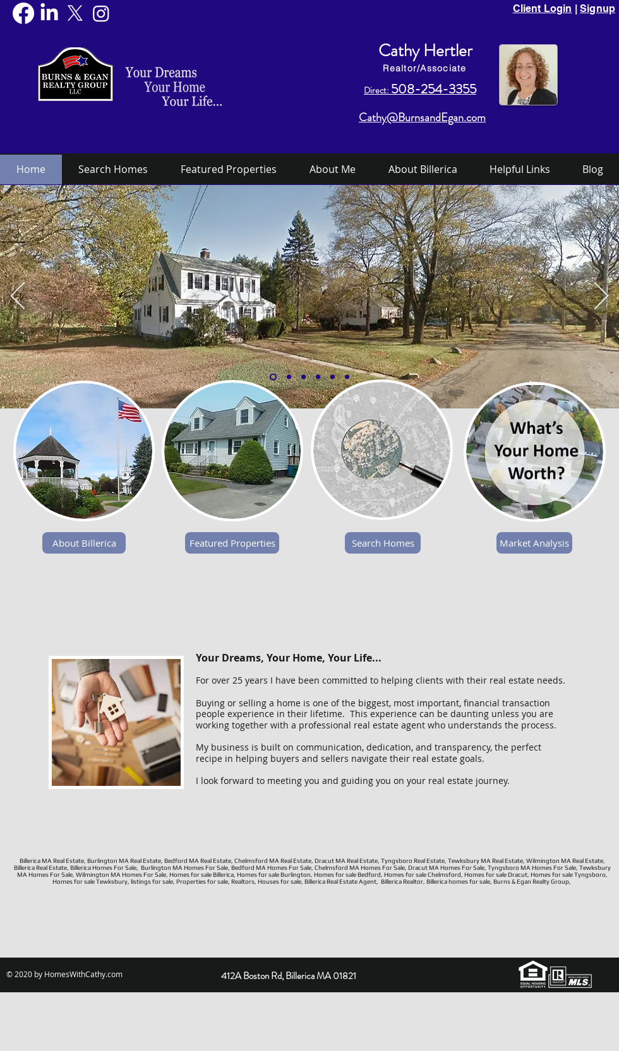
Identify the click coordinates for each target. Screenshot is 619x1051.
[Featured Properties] (232, 543)
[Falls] (332, 377)
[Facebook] (23, 13)
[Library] (318, 377)
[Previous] (18, 296)
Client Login (542, 9)
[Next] (601, 296)
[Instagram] (101, 13)
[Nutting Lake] (289, 377)
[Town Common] (303, 377)
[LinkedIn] (49, 13)
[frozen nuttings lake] (347, 377)
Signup (597, 9)
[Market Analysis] (534, 543)
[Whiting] (273, 377)
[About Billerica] (84, 543)
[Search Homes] (383, 543)
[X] (75, 13)
